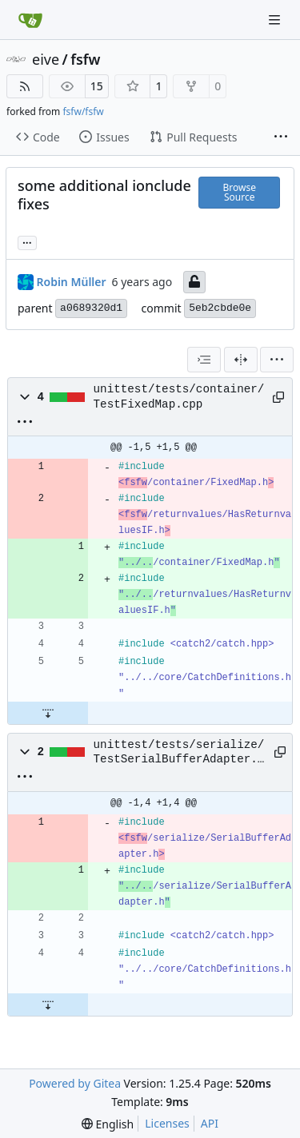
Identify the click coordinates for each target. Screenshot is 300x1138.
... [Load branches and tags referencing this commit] (27, 241)
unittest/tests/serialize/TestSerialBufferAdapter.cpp (179, 752)
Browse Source (239, 192)
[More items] (281, 137)
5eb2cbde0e (220, 308)
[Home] (30, 20)
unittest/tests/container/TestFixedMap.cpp (179, 396)
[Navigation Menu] (276, 19)
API (209, 1123)
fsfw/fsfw (82, 111)
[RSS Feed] (24, 86)
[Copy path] (276, 397)
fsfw (85, 59)
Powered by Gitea (75, 1083)
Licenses (167, 1123)
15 (96, 86)
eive (45, 59)
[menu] (277, 359)
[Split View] (241, 359)
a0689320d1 (91, 308)
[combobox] (204, 359)
